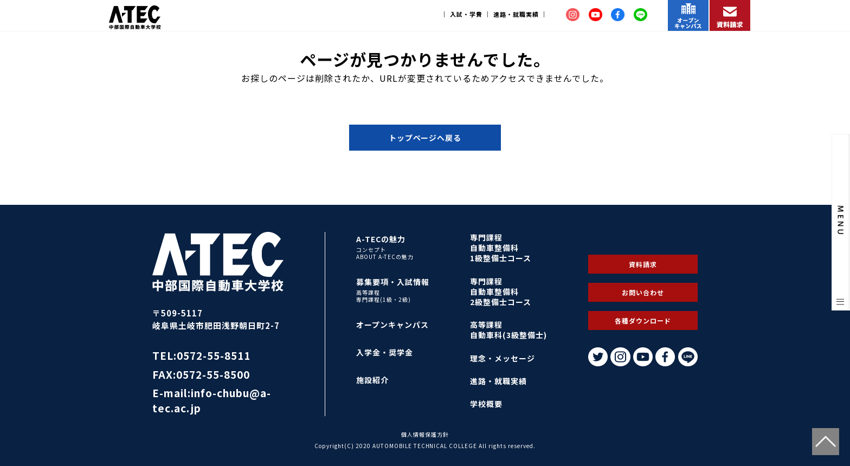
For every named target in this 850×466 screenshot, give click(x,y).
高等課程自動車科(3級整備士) (508, 329)
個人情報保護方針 (425, 434)
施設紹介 (372, 379)
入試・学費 (466, 14)
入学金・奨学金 (384, 352)
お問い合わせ (643, 292)
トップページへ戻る (425, 137)
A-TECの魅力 (380, 239)
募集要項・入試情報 (392, 281)
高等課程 (368, 292)
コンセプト (371, 250)
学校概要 (486, 403)
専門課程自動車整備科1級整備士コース (500, 247)
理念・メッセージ (502, 358)
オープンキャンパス (392, 324)
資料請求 (643, 264)
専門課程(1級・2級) (383, 299)
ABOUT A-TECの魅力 (385, 257)
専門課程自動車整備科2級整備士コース (500, 291)
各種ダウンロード (643, 320)
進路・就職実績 (516, 14)
